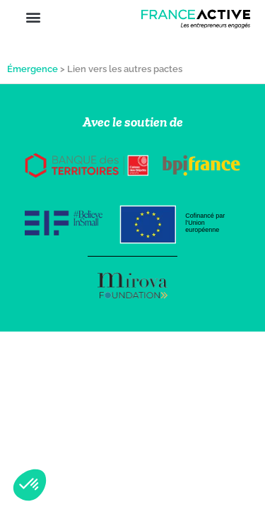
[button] (33, 16)
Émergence (32, 69)
